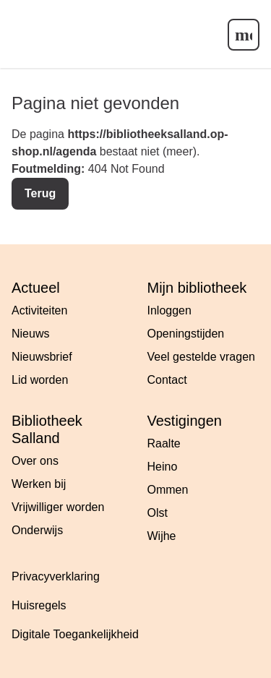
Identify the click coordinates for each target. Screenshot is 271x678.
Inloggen (169, 310)
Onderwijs (37, 530)
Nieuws (30, 333)
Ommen (168, 490)
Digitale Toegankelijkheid (75, 634)
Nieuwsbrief (42, 357)
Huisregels (39, 605)
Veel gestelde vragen (201, 357)
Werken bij (39, 484)
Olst (157, 513)
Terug (40, 193)
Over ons (35, 461)
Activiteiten (39, 310)
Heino (162, 466)
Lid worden (40, 380)
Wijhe (161, 536)
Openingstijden (186, 333)
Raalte (164, 443)
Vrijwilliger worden (58, 507)
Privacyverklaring (56, 576)
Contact (167, 380)
